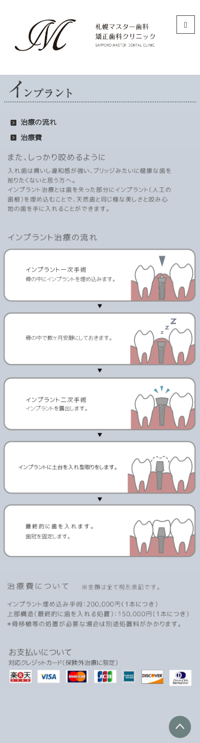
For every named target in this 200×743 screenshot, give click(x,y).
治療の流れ (38, 122)
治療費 (31, 138)
